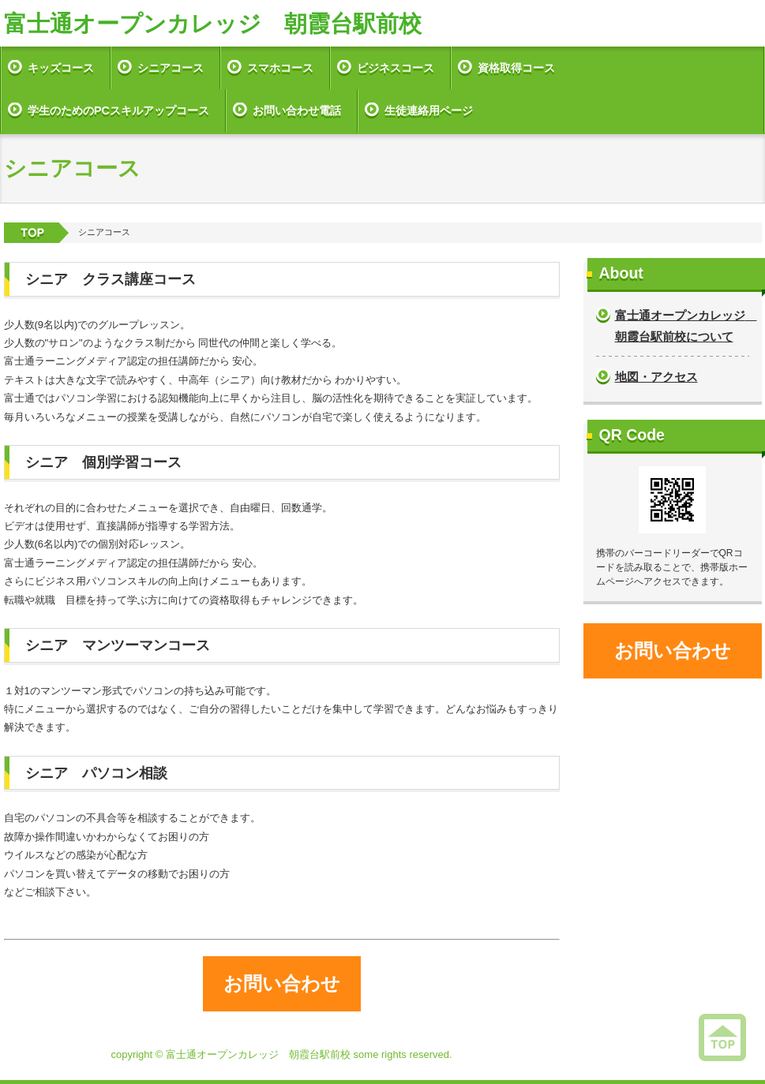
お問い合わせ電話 (297, 110)
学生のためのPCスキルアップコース (118, 110)
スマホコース (280, 68)
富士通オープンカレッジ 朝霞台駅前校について (682, 325)
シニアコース (170, 68)
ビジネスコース (395, 68)
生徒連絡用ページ (428, 110)
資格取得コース (516, 68)
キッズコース (61, 68)
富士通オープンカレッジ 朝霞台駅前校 (213, 23)
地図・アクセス (656, 376)
